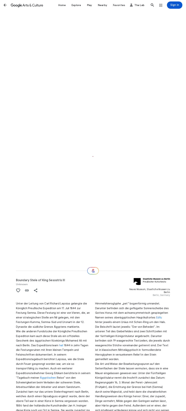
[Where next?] (93, 270)
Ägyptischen (48, 377)
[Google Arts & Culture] (27, 5)
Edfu (159, 317)
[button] (5, 5)
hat (61, 345)
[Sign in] (174, 5)
